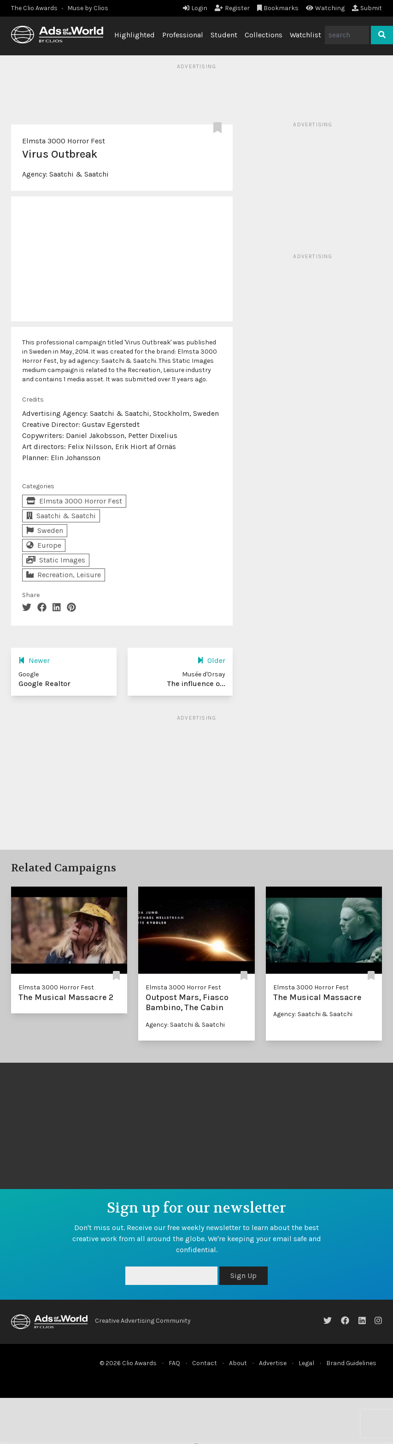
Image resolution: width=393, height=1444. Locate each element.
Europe (43, 545)
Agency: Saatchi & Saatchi (185, 1025)
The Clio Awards (34, 8)
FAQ (174, 1363)
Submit (367, 8)
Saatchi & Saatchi (79, 174)
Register (232, 8)
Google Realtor (44, 683)
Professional (182, 34)
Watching (325, 8)
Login (195, 8)
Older (211, 660)
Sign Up (243, 1275)
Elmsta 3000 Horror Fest (63, 140)
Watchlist (305, 34)
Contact (204, 1363)
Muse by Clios (87, 8)
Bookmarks (278, 8)
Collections (263, 34)
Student (224, 34)
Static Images (55, 560)
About (238, 1363)
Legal (306, 1363)
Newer (34, 660)
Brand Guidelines (351, 1363)
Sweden (44, 530)
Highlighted (134, 34)
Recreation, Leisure (63, 574)
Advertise (273, 1363)
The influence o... (196, 683)
